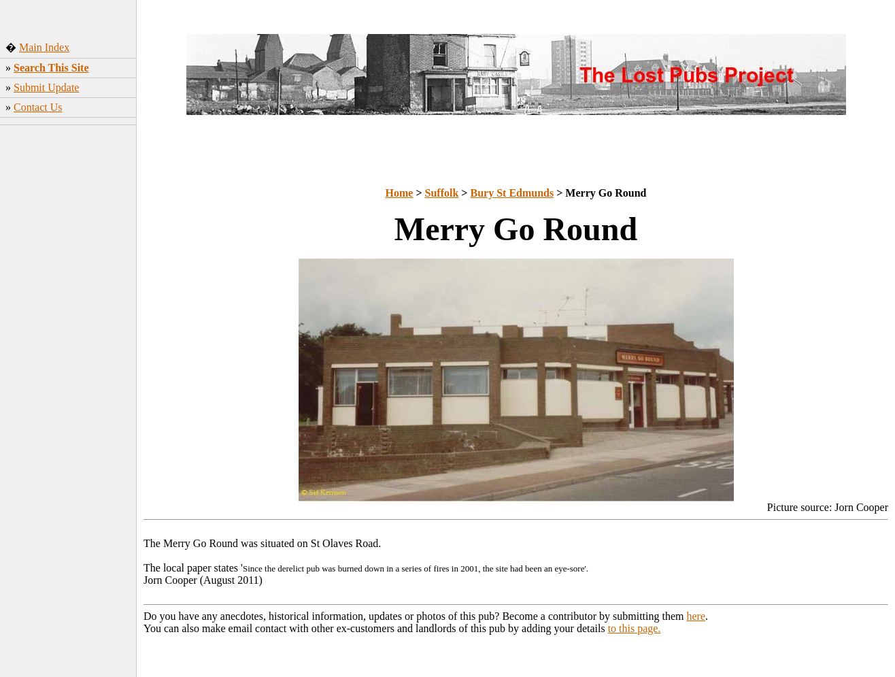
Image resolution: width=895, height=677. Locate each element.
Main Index (44, 47)
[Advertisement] (68, 343)
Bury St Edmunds (512, 193)
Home (399, 193)
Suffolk (442, 193)
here (696, 616)
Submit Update (46, 87)
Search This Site (51, 67)
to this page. (634, 628)
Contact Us (38, 107)
